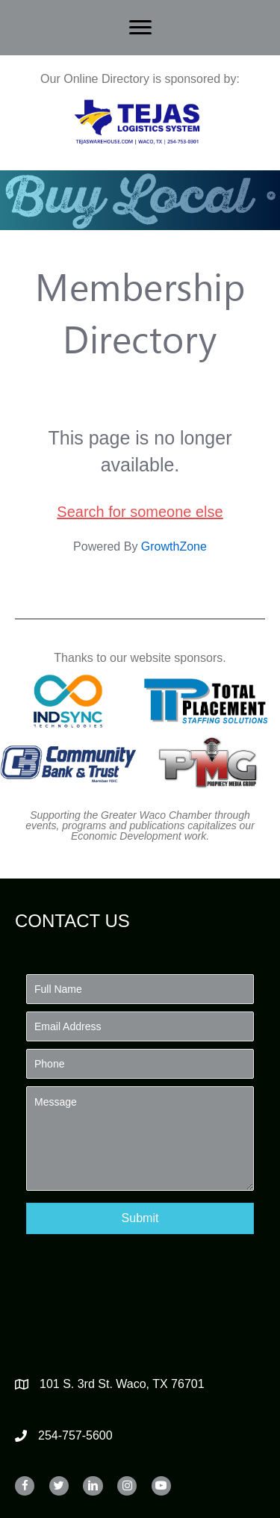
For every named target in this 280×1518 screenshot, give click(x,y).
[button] (140, 1218)
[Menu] (140, 27)
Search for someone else (140, 512)
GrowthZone (174, 546)
